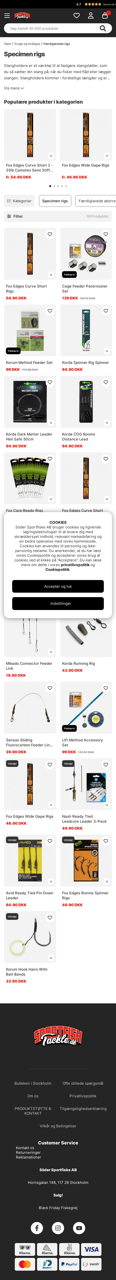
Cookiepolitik (57, 569)
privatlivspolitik (75, 564)
